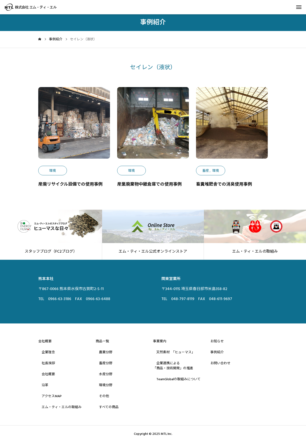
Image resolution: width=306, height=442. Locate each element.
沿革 (43, 385)
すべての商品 (107, 407)
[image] (74, 126)
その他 (102, 396)
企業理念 (46, 352)
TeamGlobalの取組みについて (177, 379)
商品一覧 (102, 341)
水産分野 (104, 374)
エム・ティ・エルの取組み (60, 407)
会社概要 (45, 341)
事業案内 (159, 341)
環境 (52, 170)
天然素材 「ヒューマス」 (174, 352)
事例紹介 (217, 352)
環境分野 (104, 385)
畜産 (205, 170)
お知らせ (217, 341)
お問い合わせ (220, 363)
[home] (39, 39)
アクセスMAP (50, 396)
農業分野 (104, 352)
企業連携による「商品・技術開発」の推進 (173, 366)
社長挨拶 (46, 363)
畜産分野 (104, 363)
